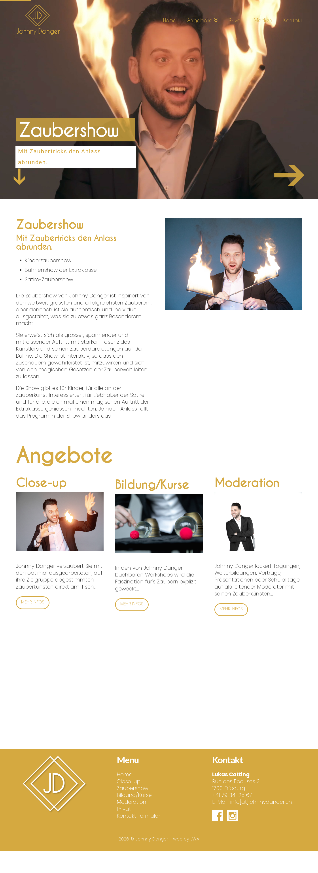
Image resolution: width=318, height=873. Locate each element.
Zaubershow (132, 788)
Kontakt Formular (138, 815)
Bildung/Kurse (134, 795)
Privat (124, 809)
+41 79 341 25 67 (232, 795)
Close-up (128, 781)
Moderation (131, 802)
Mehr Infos (32, 595)
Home (124, 774)
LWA (195, 839)
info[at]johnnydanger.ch (261, 802)
